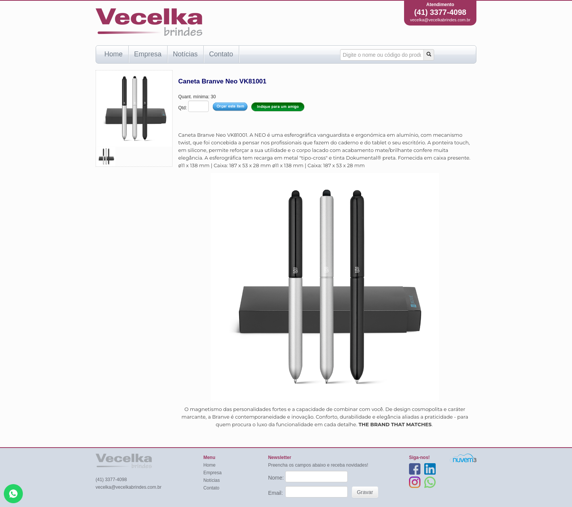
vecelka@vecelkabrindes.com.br (440, 20)
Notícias (185, 54)
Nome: (276, 478)
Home (113, 54)
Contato (221, 54)
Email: (276, 493)
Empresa (147, 54)
